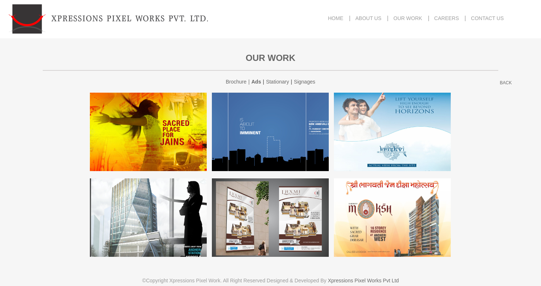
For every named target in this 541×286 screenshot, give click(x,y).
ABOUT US (368, 18)
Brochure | (238, 82)
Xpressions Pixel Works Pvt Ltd (363, 280)
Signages (304, 82)
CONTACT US (487, 18)
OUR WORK (407, 18)
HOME (335, 18)
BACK (506, 82)
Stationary (277, 82)
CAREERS (446, 18)
